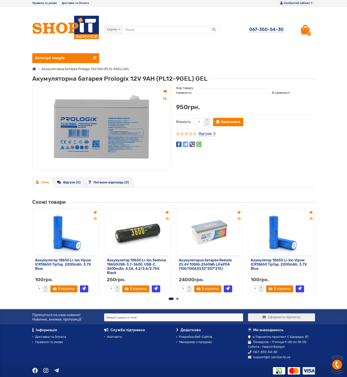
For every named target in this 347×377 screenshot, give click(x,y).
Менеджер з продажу (194, 342)
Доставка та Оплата (75, 3)
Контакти (113, 337)
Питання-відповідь (109, 182)
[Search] (170, 29)
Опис (42, 182)
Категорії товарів (65, 58)
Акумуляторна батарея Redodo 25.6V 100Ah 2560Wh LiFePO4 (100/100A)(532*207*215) (205, 264)
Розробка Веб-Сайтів (194, 337)
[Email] (173, 317)
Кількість (183, 122)
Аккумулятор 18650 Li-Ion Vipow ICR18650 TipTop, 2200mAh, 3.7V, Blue (63, 264)
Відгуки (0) (69, 182)
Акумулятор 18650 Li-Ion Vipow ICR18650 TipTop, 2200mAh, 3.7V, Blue (279, 264)
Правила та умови (44, 3)
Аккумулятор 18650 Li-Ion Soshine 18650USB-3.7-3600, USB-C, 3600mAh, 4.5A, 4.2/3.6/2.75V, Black (136, 266)
